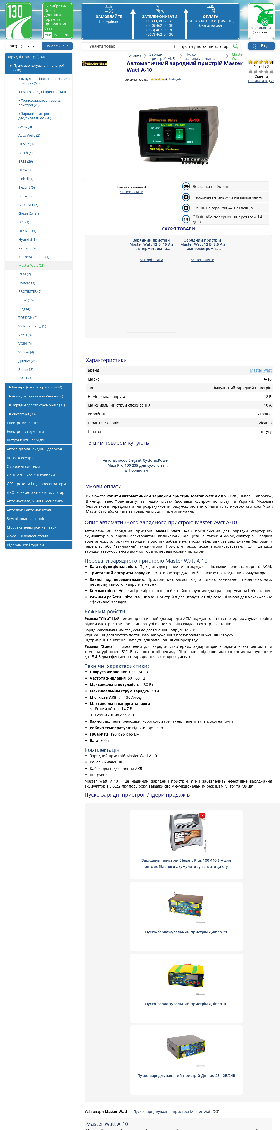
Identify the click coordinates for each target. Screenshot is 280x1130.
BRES (25, 161)
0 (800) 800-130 (159, 21)
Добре (266, 71)
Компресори (38, 1053)
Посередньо (261, 71)
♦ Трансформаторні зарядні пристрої (40, 102)
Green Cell (28, 213)
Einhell (25, 178)
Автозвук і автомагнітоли (29, 509)
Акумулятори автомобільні (37, 396)
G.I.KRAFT (28, 204)
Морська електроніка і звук (31, 527)
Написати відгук (261, 80)
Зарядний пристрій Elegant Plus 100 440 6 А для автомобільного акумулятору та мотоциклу (143, 866)
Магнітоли (36, 1067)
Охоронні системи (23, 466)
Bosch (25, 152)
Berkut (26, 144)
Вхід (264, 46)
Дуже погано (250, 71)
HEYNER (27, 230)
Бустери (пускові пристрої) (36, 387)
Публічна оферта (99, 1089)
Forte (25, 196)
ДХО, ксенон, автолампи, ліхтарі (36, 492)
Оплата (51, 10)
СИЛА (25, 378)
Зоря (25, 369)
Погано (255, 71)
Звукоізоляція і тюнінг (27, 518)
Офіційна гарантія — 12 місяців (223, 208)
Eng (66, 35)
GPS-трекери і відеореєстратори (36, 483)
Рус (57, 35)
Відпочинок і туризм (25, 544)
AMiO (25, 126)
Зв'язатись (93, 1046)
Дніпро (27, 360)
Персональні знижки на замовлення (228, 197)
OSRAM (26, 282)
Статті (49, 28)
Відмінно (271, 71)
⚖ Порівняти (131, 191)
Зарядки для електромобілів (38, 405)
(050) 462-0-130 (159, 25)
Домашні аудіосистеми (27, 535)
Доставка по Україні (211, 186)
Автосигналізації (42, 1074)
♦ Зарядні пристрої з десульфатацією (34, 115)
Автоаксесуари (20, 457)
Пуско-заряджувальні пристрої (38, 67)
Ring (24, 308)
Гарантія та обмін (100, 1082)
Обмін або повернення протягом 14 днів (227, 219)
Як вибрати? (55, 5)
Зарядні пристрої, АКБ (27, 56)
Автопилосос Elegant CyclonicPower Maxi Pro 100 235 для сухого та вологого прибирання (136, 463)
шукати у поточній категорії (205, 46)
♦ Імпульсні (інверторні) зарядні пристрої (44, 80)
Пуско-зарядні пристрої (48, 1046)
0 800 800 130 (223, 1038)
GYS (23, 222)
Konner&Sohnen (33, 256)
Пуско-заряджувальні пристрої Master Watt (173, 967)
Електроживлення (23, 422)
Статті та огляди (98, 1074)
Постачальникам (99, 1067)
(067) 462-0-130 (159, 34)
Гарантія (52, 19)
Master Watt (31, 265)
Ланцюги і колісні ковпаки (31, 474)
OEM (24, 274)
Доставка (52, 14)
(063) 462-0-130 (159, 30)
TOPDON (27, 317)
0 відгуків (176, 79)
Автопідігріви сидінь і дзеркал (34, 448)
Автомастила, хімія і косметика (35, 501)
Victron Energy (32, 326)
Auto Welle (29, 135)
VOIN (25, 343)
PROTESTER (29, 291)
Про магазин (55, 23)
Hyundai (27, 239)
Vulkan (26, 352)
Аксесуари (23, 414)
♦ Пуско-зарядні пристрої (42, 91)
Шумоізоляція (39, 1082)
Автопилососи (40, 1060)
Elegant (26, 187)
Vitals (25, 334)
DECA (25, 170)
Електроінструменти (25, 431)
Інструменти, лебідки (26, 440)
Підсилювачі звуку (44, 1096)
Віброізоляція (39, 1089)
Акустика (35, 1039)
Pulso (26, 300)
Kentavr (27, 248)
